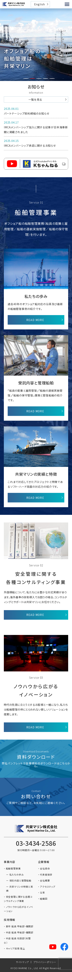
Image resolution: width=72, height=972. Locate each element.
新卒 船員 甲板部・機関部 (19, 926)
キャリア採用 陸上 (15, 948)
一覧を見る (35, 99)
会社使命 (45, 868)
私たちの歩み (16, 874)
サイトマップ (22, 962)
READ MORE (35, 320)
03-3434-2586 (36, 843)
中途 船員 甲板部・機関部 (19, 932)
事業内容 (9, 862)
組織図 (43, 898)
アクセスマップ (47, 886)
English (39, 4)
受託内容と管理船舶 (20, 880)
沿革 (42, 892)
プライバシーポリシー (44, 962)
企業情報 (43, 862)
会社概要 (45, 880)
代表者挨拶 (46, 874)
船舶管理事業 (13, 868)
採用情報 (9, 920)
